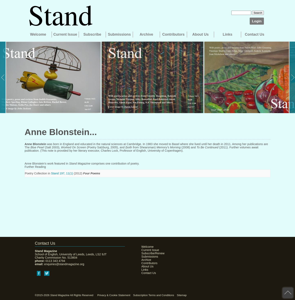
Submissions (119, 34)
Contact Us (254, 34)
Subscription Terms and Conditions (153, 295)
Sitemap (182, 295)
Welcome (38, 34)
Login (257, 21)
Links (227, 34)
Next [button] (292, 77)
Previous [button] (3, 77)
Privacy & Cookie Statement (113, 295)
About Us (200, 34)
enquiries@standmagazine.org (64, 264)
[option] (50, 77)
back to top (288, 293)
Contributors (173, 34)
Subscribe (92, 34)
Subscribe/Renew (151, 253)
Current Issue (65, 34)
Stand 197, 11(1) (62, 173)
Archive (146, 34)
